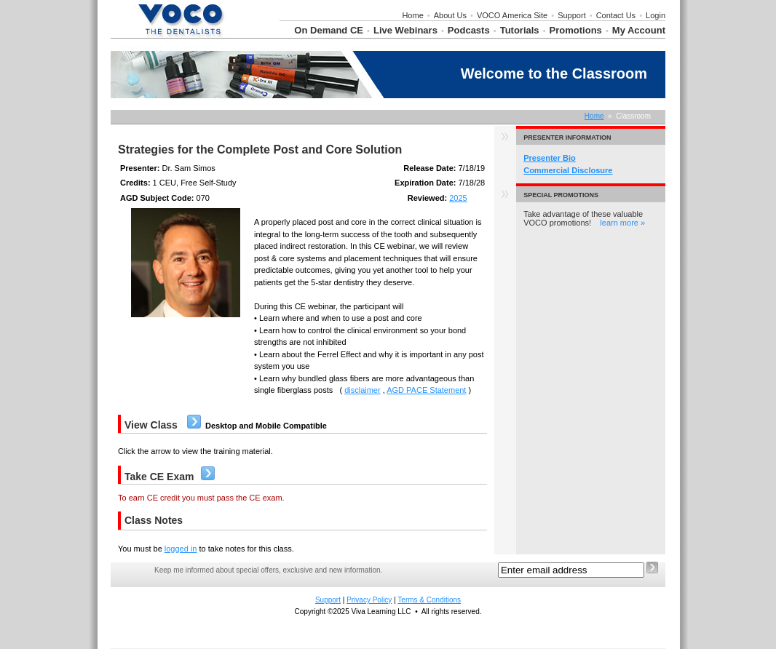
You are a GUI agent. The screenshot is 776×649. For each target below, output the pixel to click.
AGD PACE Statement (426, 390)
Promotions (576, 30)
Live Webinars (405, 30)
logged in (181, 548)
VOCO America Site (512, 15)
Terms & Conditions (429, 600)
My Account (638, 30)
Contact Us (616, 15)
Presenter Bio (549, 158)
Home (412, 15)
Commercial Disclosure (567, 170)
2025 (458, 198)
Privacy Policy (369, 600)
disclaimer (362, 390)
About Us (450, 15)
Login (655, 15)
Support (572, 15)
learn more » (622, 222)
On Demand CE (328, 30)
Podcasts (469, 30)
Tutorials (519, 30)
